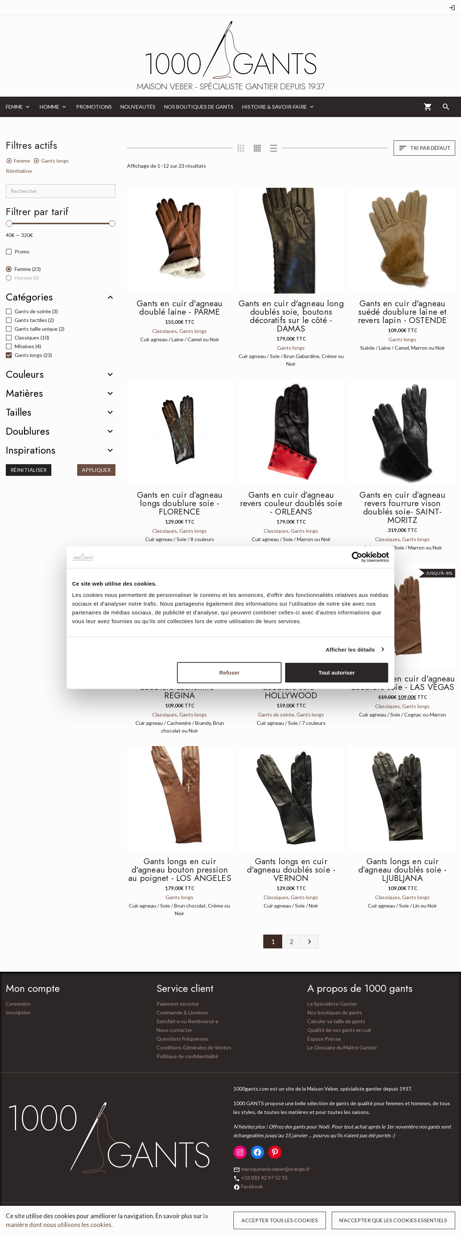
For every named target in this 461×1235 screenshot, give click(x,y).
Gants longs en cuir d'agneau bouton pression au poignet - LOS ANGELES (179, 869)
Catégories (29, 297)
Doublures (28, 431)
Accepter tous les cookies (279, 1220)
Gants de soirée (276, 714)
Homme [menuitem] (49, 107)
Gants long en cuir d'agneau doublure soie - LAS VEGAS (402, 682)
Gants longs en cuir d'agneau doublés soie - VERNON (291, 869)
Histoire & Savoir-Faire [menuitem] (274, 107)
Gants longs (193, 331)
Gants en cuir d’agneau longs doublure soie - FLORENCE (179, 503)
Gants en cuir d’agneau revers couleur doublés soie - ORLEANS (291, 503)
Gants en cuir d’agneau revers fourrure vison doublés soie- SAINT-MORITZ (402, 507)
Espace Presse (324, 1039)
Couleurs (25, 374)
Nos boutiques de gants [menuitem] (198, 107)
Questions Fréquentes (183, 1039)
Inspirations (30, 450)
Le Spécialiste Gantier (332, 1004)
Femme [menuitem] (14, 107)
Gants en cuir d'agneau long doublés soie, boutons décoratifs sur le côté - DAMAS (291, 316)
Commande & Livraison (182, 1012)
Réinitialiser (19, 171)
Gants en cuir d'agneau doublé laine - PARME (179, 307)
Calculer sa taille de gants (336, 1021)
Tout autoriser (337, 672)
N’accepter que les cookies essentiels (393, 1220)
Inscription (18, 1012)
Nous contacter (174, 1030)
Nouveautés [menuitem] (138, 107)
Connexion (18, 1004)
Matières (24, 393)
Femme (22, 161)
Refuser (229, 672)
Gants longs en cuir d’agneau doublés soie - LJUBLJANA (402, 869)
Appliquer (96, 470)
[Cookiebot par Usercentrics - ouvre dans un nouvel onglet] (357, 556)
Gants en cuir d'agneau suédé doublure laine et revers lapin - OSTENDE (402, 311)
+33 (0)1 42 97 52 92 (264, 1177)
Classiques (164, 331)
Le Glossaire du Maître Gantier (342, 1047)
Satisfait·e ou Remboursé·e (187, 1021)
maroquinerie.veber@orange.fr (275, 1169)
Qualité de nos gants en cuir (339, 1030)
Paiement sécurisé (178, 1004)
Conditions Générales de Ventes (194, 1047)
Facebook (252, 1186)
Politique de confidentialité (187, 1056)
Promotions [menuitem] (94, 107)
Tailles (18, 412)
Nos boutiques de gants (334, 1012)
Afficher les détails (350, 649)
